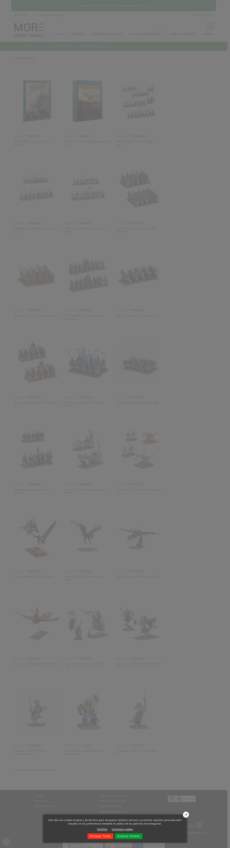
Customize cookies (122, 829)
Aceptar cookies (129, 836)
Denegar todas (100, 836)
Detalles (102, 829)
